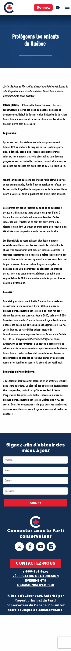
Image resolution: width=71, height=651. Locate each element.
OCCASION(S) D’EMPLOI (35, 585)
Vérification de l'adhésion (35, 576)
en (58, 7)
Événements (35, 580)
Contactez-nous (35, 563)
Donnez (43, 7)
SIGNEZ (35, 503)
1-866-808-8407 (35, 571)
